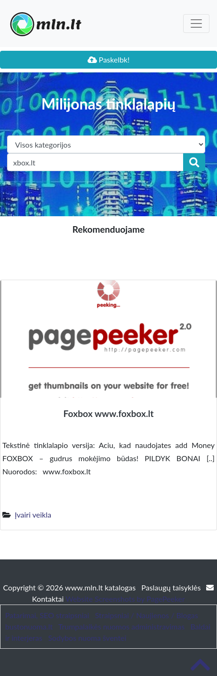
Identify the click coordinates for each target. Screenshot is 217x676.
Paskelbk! (109, 59)
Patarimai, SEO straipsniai (47, 615)
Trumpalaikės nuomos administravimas (121, 626)
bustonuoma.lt (29, 626)
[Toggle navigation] (196, 23)
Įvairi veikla (33, 514)
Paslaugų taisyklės (171, 587)
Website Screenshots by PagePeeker (125, 598)
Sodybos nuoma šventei (87, 637)
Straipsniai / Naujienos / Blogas (146, 615)
